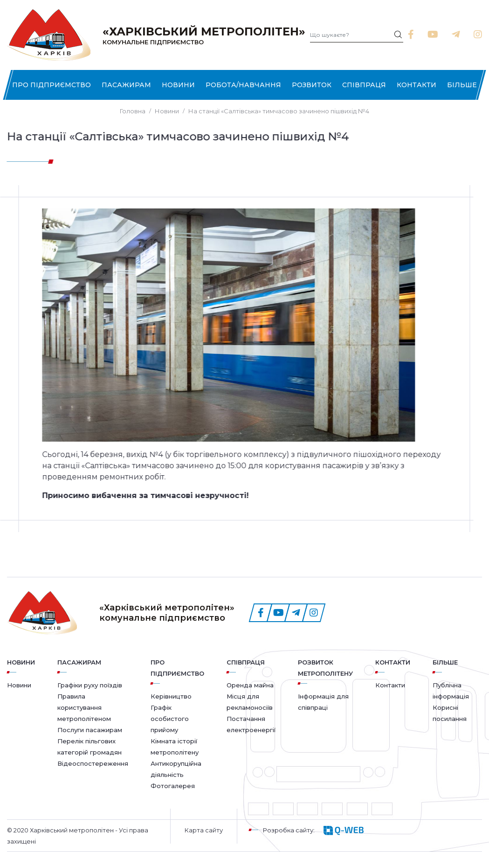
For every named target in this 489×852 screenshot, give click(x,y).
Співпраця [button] (364, 85)
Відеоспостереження (92, 763)
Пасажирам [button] (126, 85)
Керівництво (171, 696)
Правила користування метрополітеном (84, 707)
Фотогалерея (173, 786)
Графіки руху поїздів (89, 685)
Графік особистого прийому (170, 719)
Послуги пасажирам (89, 730)
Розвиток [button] (311, 85)
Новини (178, 85)
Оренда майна (250, 685)
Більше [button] (462, 85)
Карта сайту (204, 830)
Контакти (416, 85)
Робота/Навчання (243, 85)
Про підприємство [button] (51, 85)
